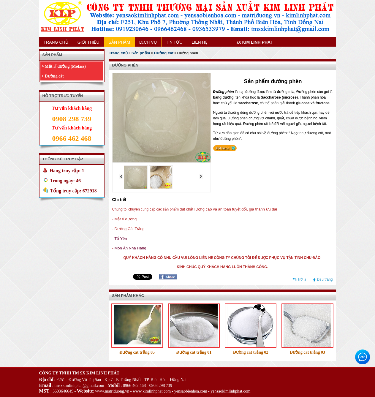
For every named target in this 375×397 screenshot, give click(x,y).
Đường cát (54, 76)
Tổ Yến (120, 238)
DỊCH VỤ (148, 42)
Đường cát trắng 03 (307, 352)
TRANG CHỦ (56, 42)
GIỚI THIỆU (88, 42)
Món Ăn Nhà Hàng (130, 248)
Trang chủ (118, 53)
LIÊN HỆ (199, 42)
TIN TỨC (174, 42)
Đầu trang (325, 279)
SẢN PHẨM (119, 42)
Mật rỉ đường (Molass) (65, 66)
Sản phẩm (141, 53)
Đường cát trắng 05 (137, 352)
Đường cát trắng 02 (250, 352)
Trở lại (303, 279)
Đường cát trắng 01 (193, 352)
